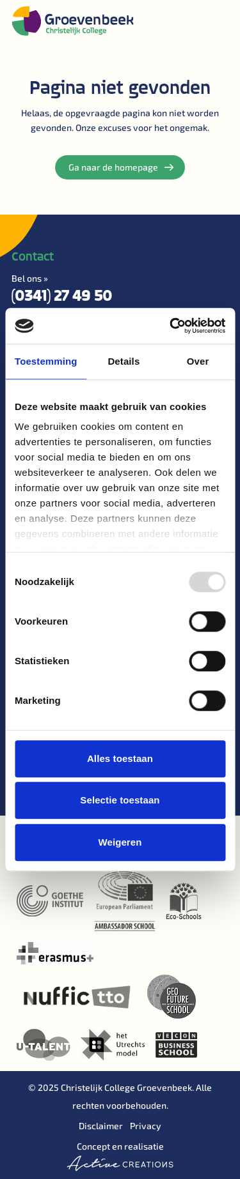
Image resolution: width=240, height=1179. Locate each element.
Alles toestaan (120, 758)
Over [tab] (198, 361)
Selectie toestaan (119, 800)
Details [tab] (124, 361)
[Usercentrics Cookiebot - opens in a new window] (170, 325)
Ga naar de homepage (120, 167)
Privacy (145, 1125)
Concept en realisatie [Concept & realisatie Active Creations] (120, 1156)
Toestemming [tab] (46, 361)
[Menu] (216, 23)
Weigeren (119, 842)
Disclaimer (101, 1125)
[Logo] (72, 20)
